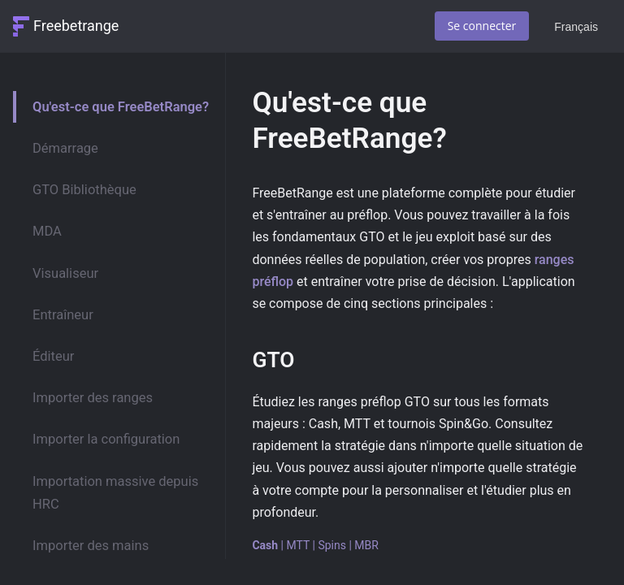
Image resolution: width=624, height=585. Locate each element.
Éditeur (53, 356)
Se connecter (482, 25)
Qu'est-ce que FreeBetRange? (120, 107)
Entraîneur (62, 315)
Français (576, 26)
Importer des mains (90, 545)
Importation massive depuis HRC (115, 493)
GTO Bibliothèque (84, 189)
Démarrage (65, 148)
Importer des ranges (92, 397)
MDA (47, 231)
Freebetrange (76, 25)
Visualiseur (65, 273)
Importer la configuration (106, 439)
